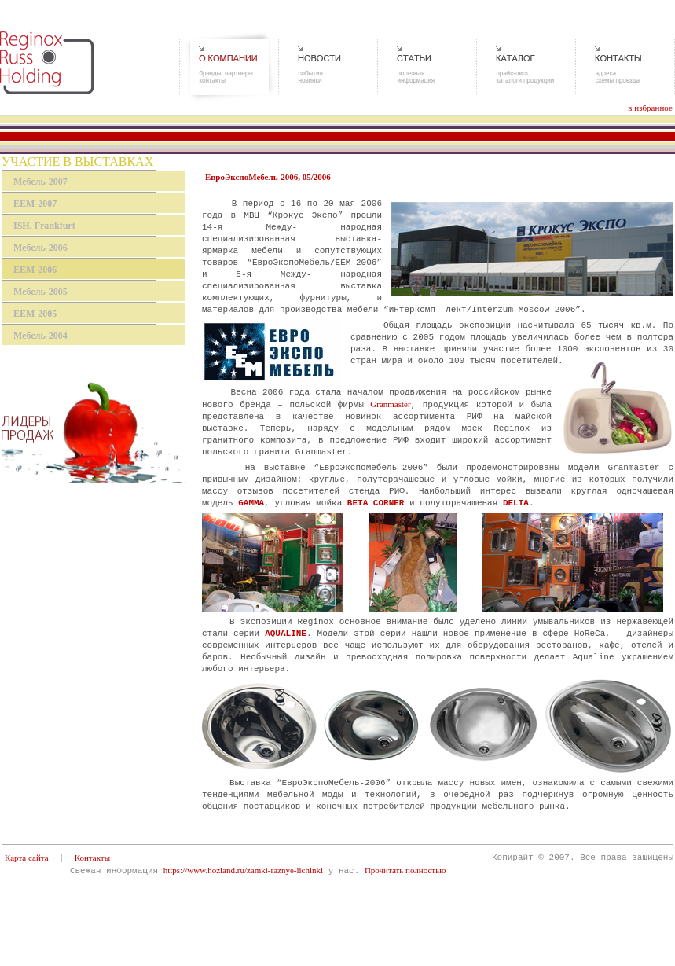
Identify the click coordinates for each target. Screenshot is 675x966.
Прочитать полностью (405, 870)
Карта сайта (27, 857)
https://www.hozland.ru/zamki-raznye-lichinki (243, 870)
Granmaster (390, 404)
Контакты (92, 857)
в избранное (650, 107)
